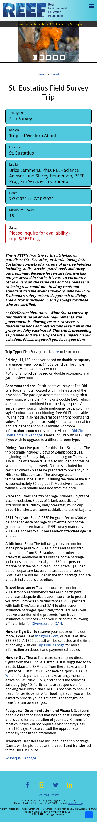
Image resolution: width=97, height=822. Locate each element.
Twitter (56, 787)
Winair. (11, 675)
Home (41, 74)
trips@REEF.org (46, 636)
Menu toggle (91, 9)
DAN (58, 623)
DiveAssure (41, 623)
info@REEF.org (75, 803)
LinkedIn (69, 787)
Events (56, 74)
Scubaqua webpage (20, 758)
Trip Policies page (51, 645)
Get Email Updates (48, 795)
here (55, 351)
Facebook (27, 787)
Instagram (41, 787)
